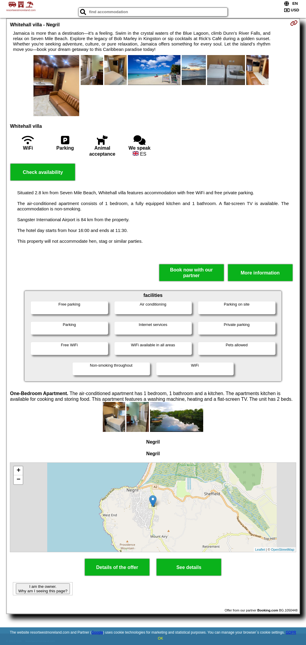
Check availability (43, 172)
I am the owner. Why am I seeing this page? (42, 588)
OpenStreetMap (282, 549)
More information (260, 272)
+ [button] (18, 470)
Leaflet (260, 549)
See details (188, 567)
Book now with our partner (191, 272)
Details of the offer (117, 567)
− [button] (18, 479)
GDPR (291, 632)
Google (97, 632)
